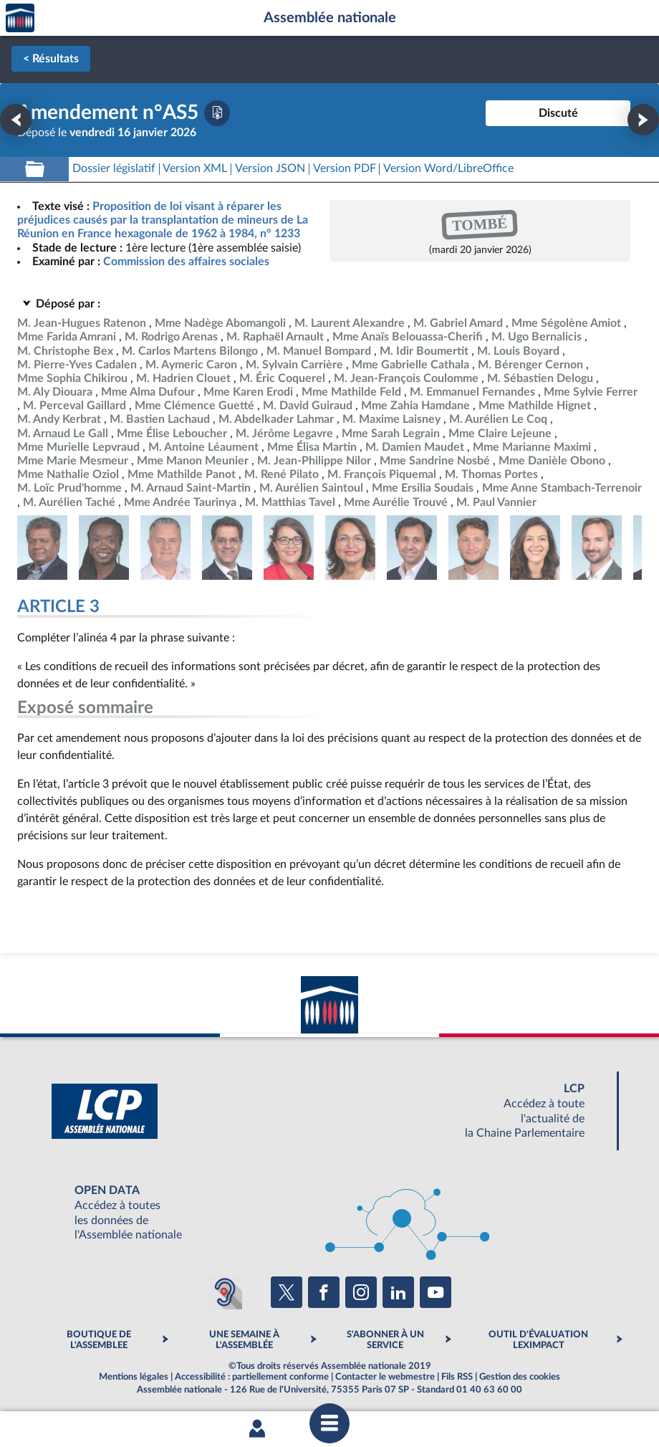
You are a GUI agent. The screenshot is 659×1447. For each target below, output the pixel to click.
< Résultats (51, 59)
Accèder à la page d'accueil (20, 18)
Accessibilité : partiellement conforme (252, 1376)
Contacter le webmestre (385, 1376)
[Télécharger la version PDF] (217, 113)
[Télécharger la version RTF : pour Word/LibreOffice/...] (448, 169)
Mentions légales (133, 1376)
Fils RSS (457, 1376)
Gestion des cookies (519, 1376)
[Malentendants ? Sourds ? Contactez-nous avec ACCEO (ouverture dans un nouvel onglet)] (225, 1292)
